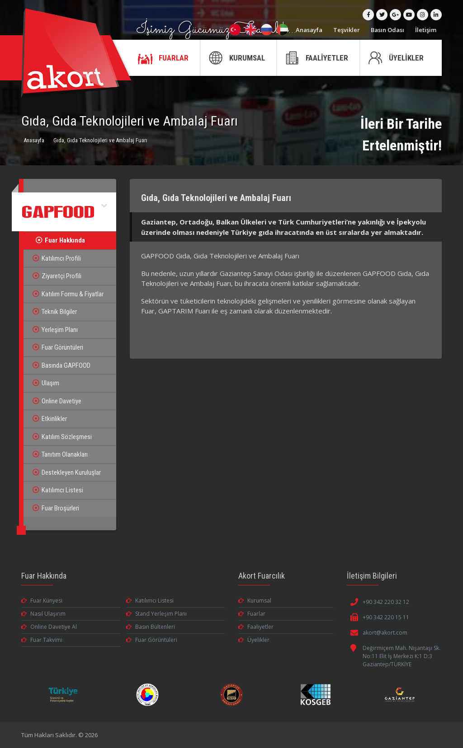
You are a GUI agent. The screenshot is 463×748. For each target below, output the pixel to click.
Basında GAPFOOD (61, 365)
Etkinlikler (50, 419)
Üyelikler (253, 640)
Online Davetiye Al (49, 627)
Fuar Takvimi (41, 640)
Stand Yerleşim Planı (156, 613)
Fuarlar (251, 613)
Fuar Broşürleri (56, 508)
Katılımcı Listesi (58, 490)
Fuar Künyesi (41, 600)
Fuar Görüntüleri (58, 347)
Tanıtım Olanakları (60, 454)
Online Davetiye (57, 401)
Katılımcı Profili (57, 258)
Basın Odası (387, 30)
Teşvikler (346, 30)
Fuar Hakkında (60, 240)
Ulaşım (46, 383)
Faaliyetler (256, 627)
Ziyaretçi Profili (57, 276)
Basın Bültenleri (150, 627)
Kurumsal (254, 600)
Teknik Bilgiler (55, 312)
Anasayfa (309, 30)
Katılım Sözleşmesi (62, 437)
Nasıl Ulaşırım (43, 613)
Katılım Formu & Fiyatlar (68, 294)
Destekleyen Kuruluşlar (67, 472)
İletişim (425, 30)
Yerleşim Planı (55, 330)
